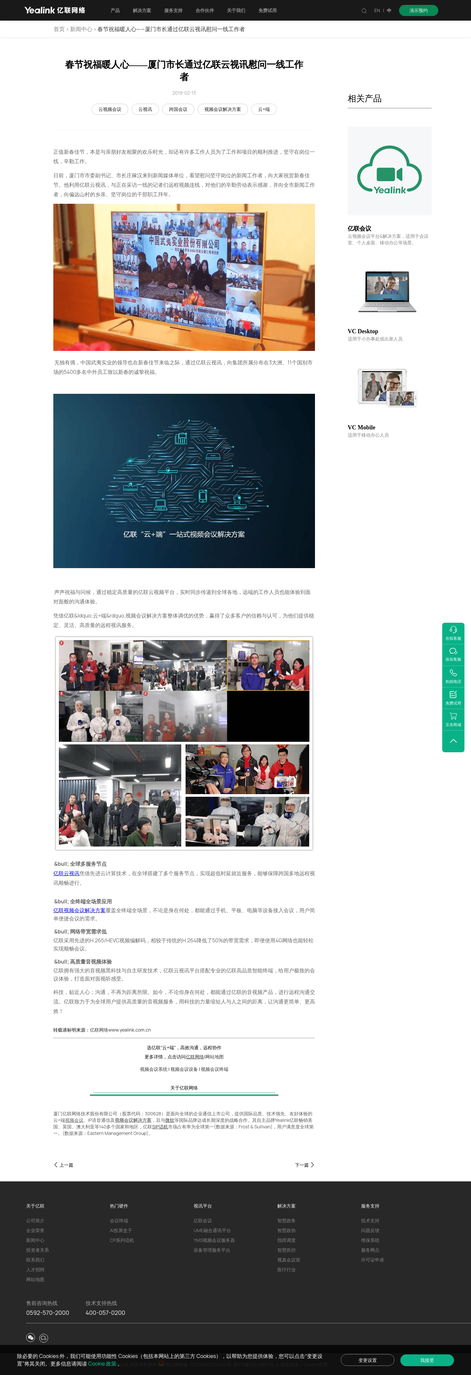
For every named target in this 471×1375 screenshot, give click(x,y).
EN (377, 10)
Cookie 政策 (110, 1363)
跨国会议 (178, 109)
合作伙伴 (207, 10)
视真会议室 (288, 1260)
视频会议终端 (214, 1069)
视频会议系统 (153, 1069)
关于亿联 (35, 1206)
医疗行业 (286, 1269)
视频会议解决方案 (222, 109)
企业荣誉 (35, 1230)
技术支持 (370, 1220)
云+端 (264, 109)
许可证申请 (372, 1260)
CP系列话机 (122, 1240)
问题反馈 (370, 1230)
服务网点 (370, 1250)
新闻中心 (81, 29)
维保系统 (370, 1240)
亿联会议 (203, 1220)
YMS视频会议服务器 (214, 1240)
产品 (117, 10)
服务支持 (175, 10)
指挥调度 (286, 1240)
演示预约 (419, 10)
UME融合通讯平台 (212, 1230)
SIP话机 (160, 1126)
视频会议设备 (184, 1069)
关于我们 (238, 10)
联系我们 (35, 1260)
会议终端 (119, 1220)
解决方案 (144, 10)
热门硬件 (119, 1206)
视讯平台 (203, 1206)
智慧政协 (286, 1230)
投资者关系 (37, 1250)
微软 (169, 1120)
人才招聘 (35, 1269)
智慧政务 (286, 1220)
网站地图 (214, 1056)
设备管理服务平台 (212, 1250)
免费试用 (270, 10)
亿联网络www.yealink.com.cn (120, 1030)
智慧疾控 (286, 1250)
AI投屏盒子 (121, 1230)
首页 (59, 29)
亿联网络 (195, 1056)
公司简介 (35, 1220)
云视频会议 (109, 109)
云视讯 (145, 109)
